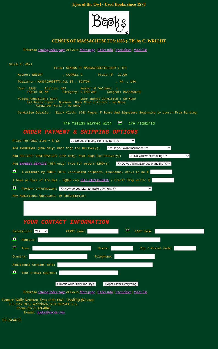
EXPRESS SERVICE (33, 177)
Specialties (123, 50)
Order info (105, 50)
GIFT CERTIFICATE (94, 195)
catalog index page (51, 50)
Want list (140, 50)
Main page (87, 50)
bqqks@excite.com (51, 337)
